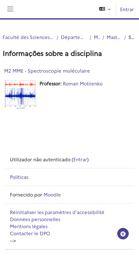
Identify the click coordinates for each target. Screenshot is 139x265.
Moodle (52, 194)
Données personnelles (35, 219)
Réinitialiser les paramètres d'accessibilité (57, 212)
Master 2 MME (114, 37)
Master (97, 37)
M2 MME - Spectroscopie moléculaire (47, 70)
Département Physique (74, 37)
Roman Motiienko (82, 83)
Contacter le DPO (30, 233)
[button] (105, 9)
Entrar (127, 9)
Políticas (19, 176)
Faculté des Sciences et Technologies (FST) (28, 37)
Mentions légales (28, 226)
